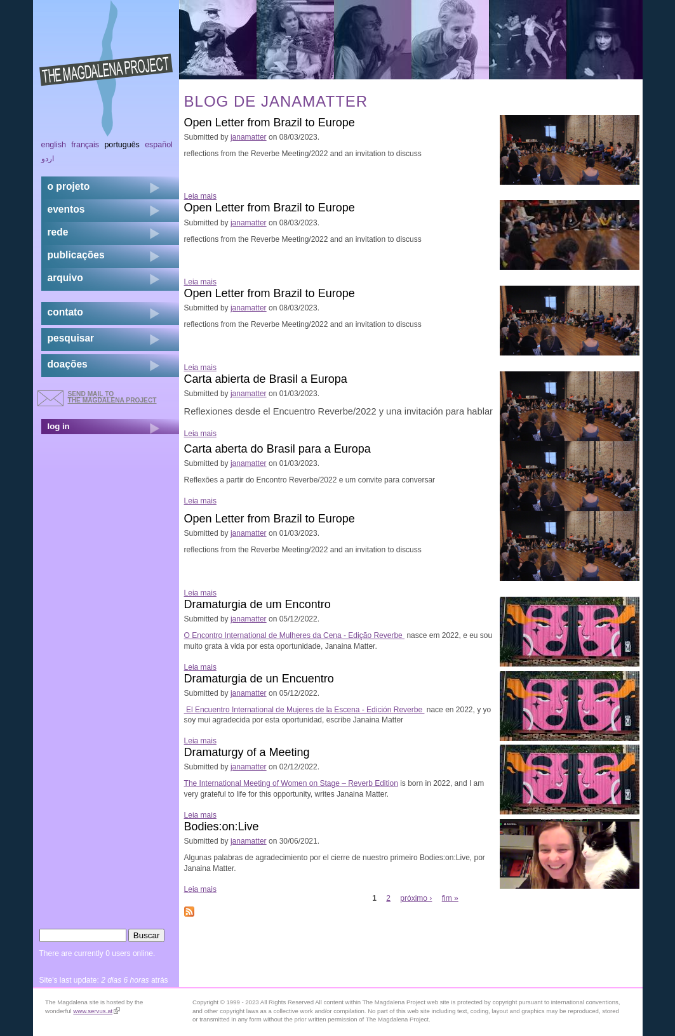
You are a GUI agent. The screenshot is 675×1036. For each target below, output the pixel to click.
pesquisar (71, 338)
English (54, 144)
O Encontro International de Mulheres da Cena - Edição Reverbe (294, 635)
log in (59, 426)
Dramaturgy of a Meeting (247, 752)
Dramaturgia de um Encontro (257, 604)
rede (58, 232)
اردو (47, 158)
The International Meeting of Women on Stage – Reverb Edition (291, 783)
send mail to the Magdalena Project (112, 397)
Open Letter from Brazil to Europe (269, 122)
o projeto (69, 186)
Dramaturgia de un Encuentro (259, 678)
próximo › (416, 898)
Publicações (76, 254)
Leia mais (200, 196)
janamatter (249, 137)
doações (68, 364)
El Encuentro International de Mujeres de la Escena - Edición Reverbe (304, 709)
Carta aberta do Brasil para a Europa (277, 448)
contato (65, 312)
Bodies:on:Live (221, 826)
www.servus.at (96, 1010)
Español (159, 144)
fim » (450, 898)
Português (121, 144)
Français (85, 144)
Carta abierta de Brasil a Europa (265, 379)
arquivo (65, 277)
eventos (66, 209)
